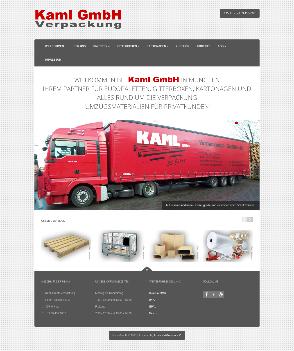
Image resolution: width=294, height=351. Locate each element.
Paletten (101, 46)
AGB (222, 46)
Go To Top (147, 268)
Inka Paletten (157, 293)
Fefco (152, 313)
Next (250, 219)
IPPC (152, 299)
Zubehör (182, 46)
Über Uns (79, 46)
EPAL (152, 306)
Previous (244, 219)
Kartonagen (157, 46)
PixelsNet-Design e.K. (167, 335)
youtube (213, 294)
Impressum (53, 59)
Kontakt (203, 46)
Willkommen (54, 46)
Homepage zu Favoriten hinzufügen (220, 294)
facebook (206, 294)
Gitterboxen (128, 46)
